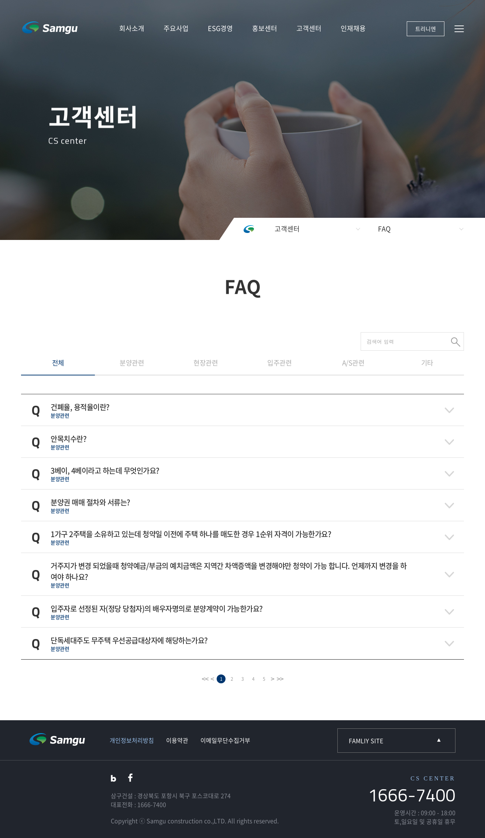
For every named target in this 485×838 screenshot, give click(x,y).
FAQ (384, 229)
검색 (455, 342)
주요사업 (176, 28)
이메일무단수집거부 (225, 740)
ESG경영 (220, 28)
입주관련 (279, 363)
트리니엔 (425, 29)
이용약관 (177, 740)
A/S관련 (353, 363)
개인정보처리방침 (132, 740)
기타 (427, 363)
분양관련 (132, 363)
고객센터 (308, 28)
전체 (58, 363)
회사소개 (131, 28)
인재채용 (353, 28)
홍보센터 (264, 28)
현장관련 (205, 363)
